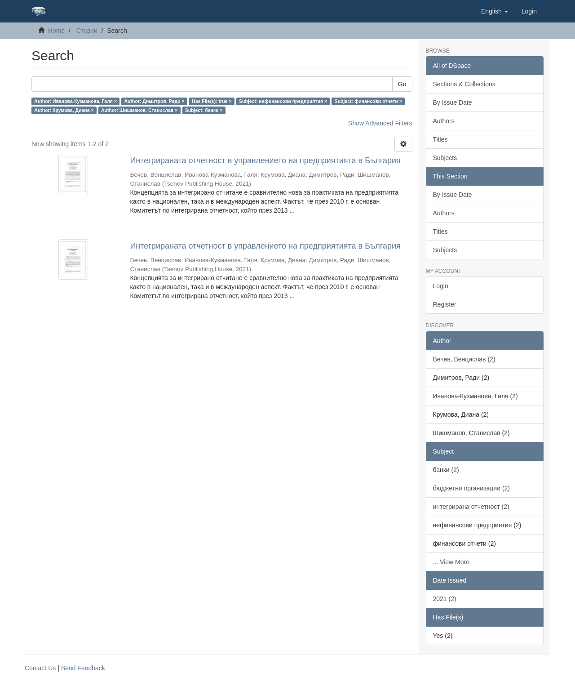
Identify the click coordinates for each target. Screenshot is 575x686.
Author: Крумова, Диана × (63, 110)
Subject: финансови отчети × (368, 101)
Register (444, 304)
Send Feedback (83, 668)
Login (440, 286)
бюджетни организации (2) (471, 488)
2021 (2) (444, 598)
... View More (451, 562)
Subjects (445, 157)
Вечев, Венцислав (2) (464, 359)
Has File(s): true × (211, 101)
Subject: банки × (204, 110)
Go (402, 84)
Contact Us (40, 668)
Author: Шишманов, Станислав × (139, 110)
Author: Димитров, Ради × (154, 101)
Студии (86, 30)
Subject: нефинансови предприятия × (283, 101)
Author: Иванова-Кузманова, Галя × (75, 101)
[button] (494, 11)
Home (56, 30)
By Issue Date (452, 102)
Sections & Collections (464, 84)
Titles (440, 139)
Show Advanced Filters (380, 123)
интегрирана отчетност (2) (471, 506)
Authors (444, 121)
